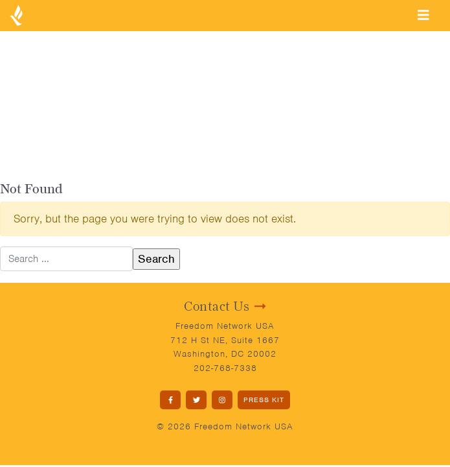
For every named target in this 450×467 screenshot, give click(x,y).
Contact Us (225, 306)
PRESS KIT (263, 399)
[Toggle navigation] (423, 15)
